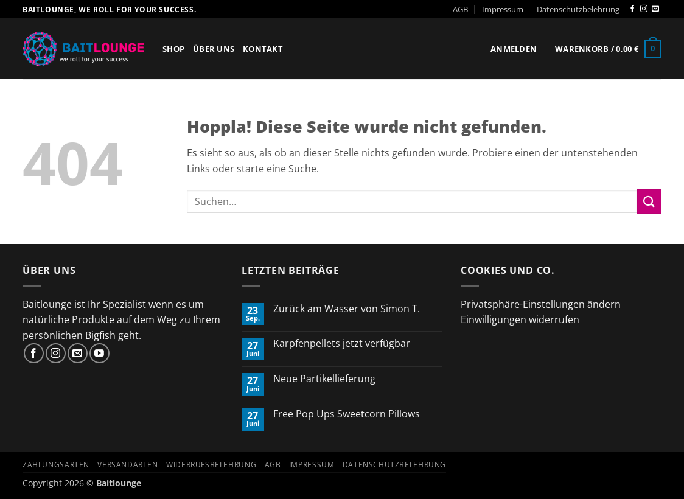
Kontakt (263, 48)
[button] (513, 49)
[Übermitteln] (649, 201)
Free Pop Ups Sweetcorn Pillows (346, 414)
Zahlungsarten (56, 464)
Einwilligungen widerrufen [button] (520, 319)
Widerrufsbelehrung (211, 464)
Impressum (502, 9)
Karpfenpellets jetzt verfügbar (341, 343)
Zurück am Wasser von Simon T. (346, 309)
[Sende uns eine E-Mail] (655, 9)
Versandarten (127, 464)
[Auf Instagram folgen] (643, 9)
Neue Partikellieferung (324, 379)
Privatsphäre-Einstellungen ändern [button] (541, 304)
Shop (173, 48)
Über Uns (213, 48)
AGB (460, 9)
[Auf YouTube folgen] (99, 353)
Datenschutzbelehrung (578, 9)
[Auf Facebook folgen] (632, 9)
